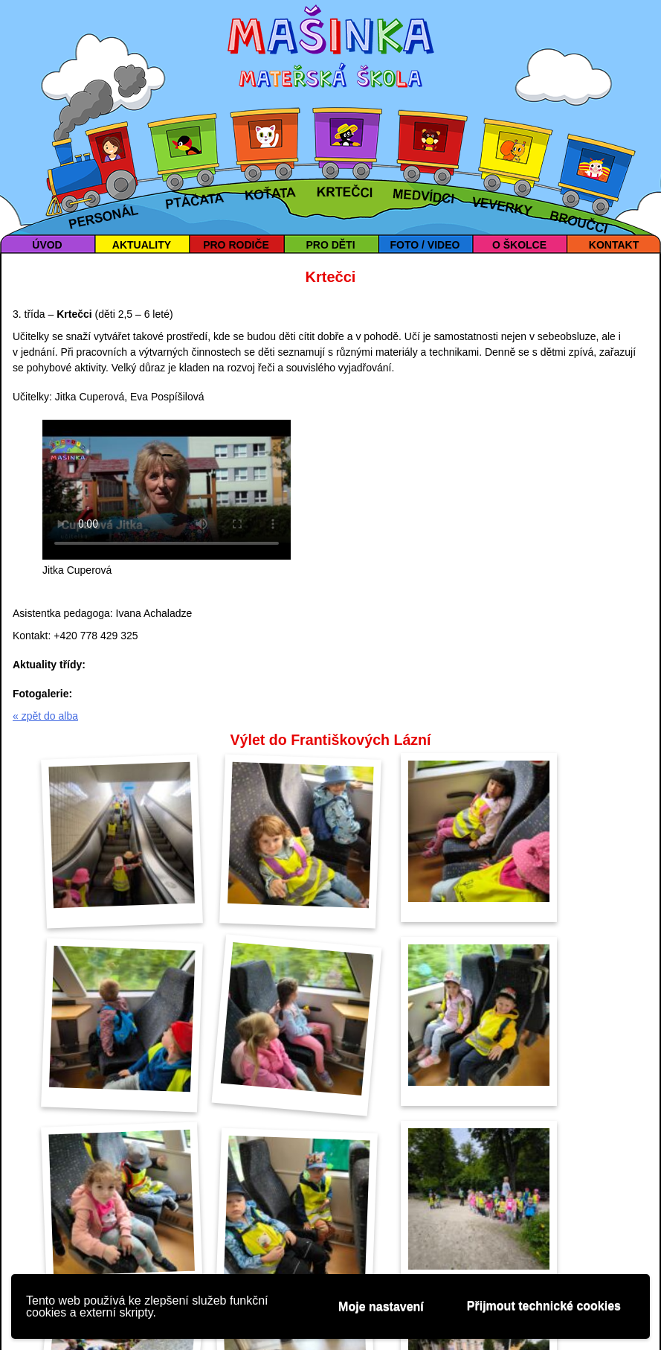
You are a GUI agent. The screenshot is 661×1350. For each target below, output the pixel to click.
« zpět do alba (45, 716)
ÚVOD (47, 245)
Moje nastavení (381, 1306)
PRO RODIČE (236, 245)
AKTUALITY (141, 245)
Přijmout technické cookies (544, 1305)
